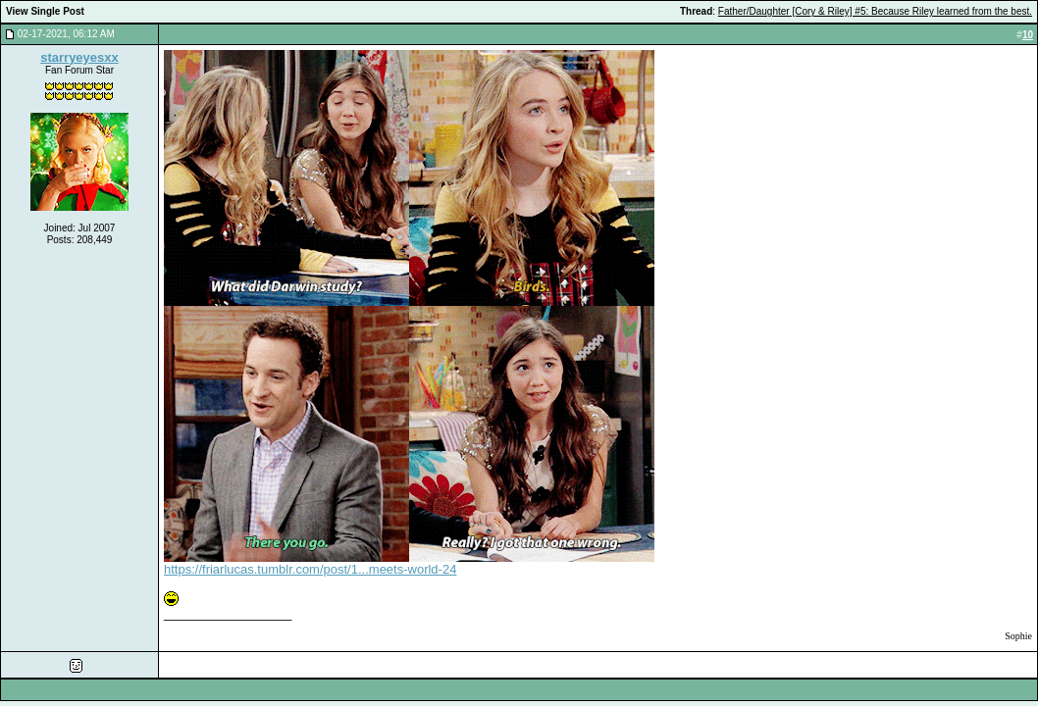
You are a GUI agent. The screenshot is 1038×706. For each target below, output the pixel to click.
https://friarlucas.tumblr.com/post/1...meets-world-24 (310, 569)
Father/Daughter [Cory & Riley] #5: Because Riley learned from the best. (875, 11)
